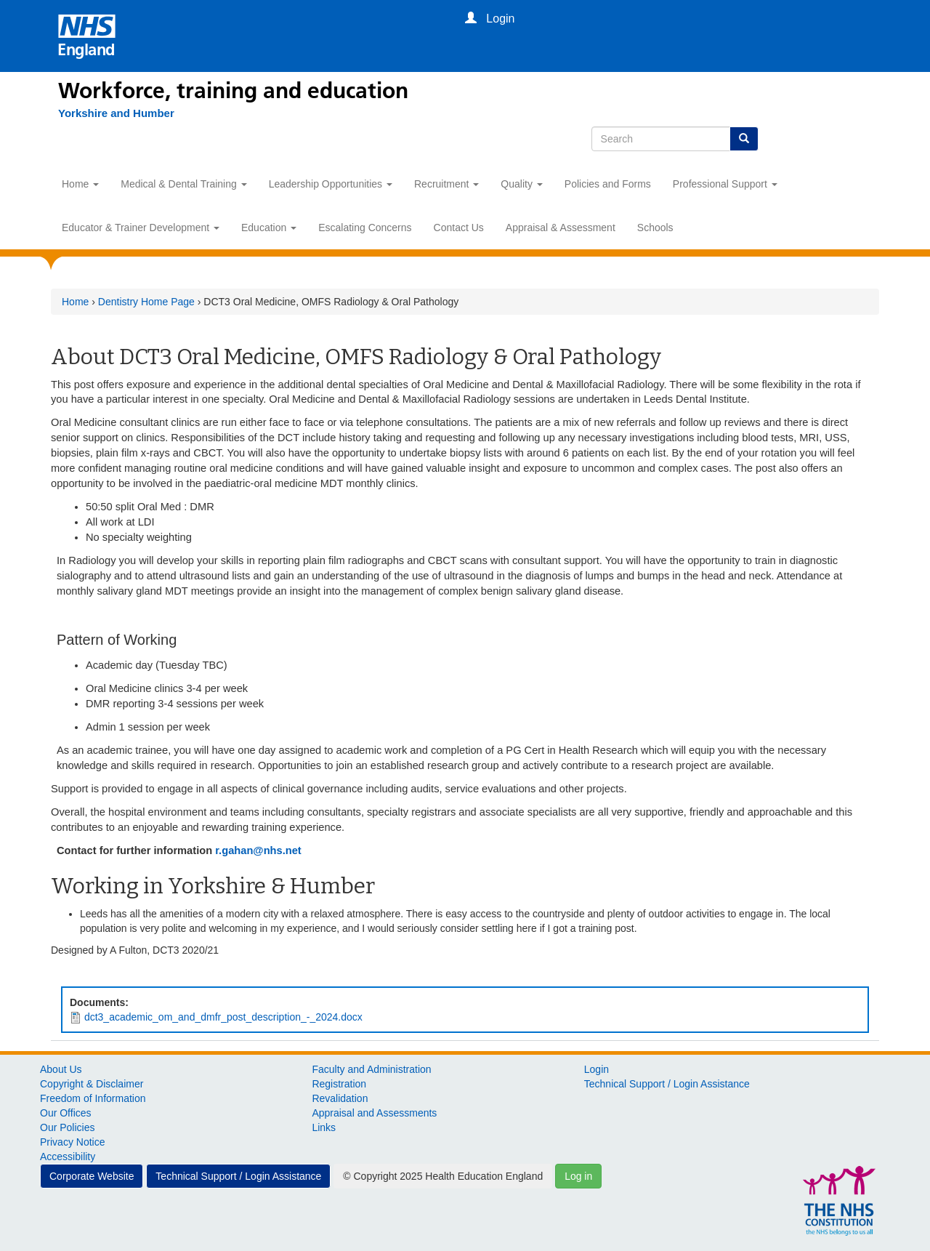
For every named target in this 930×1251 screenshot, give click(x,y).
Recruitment (446, 184)
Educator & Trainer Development (140, 227)
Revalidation (340, 1098)
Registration (339, 1084)
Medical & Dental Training (183, 184)
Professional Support (725, 184)
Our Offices (66, 1113)
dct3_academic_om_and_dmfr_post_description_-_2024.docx (223, 1017)
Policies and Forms (608, 184)
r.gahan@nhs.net (258, 850)
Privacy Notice (72, 1142)
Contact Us (459, 227)
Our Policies (67, 1127)
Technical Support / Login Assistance (667, 1084)
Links (324, 1127)
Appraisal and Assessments (374, 1113)
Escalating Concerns (364, 227)
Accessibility (67, 1156)
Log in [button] (578, 1176)
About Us (61, 1069)
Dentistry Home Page (146, 301)
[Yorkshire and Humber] (116, 113)
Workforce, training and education (233, 91)
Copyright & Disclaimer (91, 1084)
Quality (521, 184)
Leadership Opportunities (330, 184)
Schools (655, 227)
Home (80, 184)
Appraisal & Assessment (560, 227)
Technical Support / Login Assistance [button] (238, 1176)
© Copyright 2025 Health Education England (443, 1176)
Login (596, 1069)
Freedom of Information (93, 1098)
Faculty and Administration (371, 1069)
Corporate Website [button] (91, 1176)
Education (268, 227)
